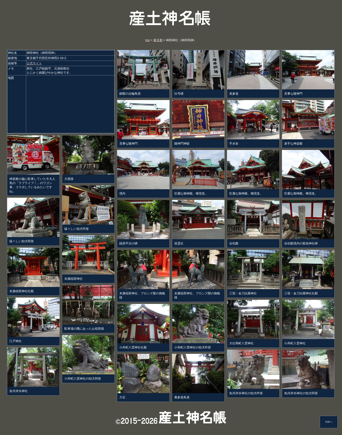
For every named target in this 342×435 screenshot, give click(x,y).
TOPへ (328, 422)
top (147, 40)
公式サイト (34, 63)
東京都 (157, 40)
